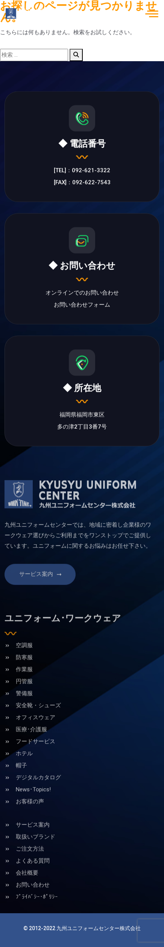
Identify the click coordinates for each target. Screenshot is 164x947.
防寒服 (24, 668)
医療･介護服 (31, 740)
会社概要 (27, 884)
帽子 (21, 776)
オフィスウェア (35, 728)
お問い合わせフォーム (82, 305)
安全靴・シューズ (38, 716)
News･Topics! (33, 800)
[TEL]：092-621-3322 (82, 171)
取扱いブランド (35, 848)
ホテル (24, 764)
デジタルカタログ (38, 788)
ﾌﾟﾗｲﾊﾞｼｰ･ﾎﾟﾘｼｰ (37, 908)
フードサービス (35, 752)
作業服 (24, 680)
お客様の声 (30, 812)
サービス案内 (41, 585)
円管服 (24, 692)
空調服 (24, 656)
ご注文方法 (30, 860)
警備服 (24, 704)
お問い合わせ (33, 896)
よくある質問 (33, 872)
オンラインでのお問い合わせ (82, 293)
